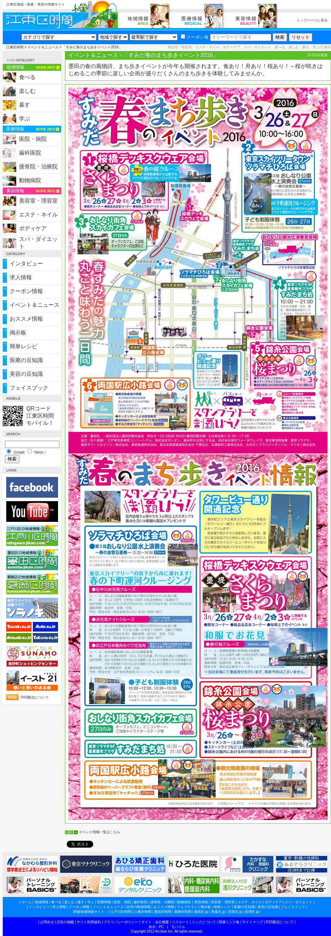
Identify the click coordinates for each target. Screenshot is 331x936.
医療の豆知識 (26, 360)
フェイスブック (29, 388)
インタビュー (26, 263)
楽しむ (27, 91)
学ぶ (24, 118)
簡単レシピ (23, 346)
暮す (24, 105)
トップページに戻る (312, 20)
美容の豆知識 (26, 374)
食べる (27, 77)
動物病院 (30, 180)
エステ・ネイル (38, 214)
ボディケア (33, 228)
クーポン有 (195, 37)
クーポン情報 (26, 291)
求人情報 (21, 277)
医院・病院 (33, 139)
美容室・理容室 (38, 201)
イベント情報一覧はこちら (99, 832)
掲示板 (18, 332)
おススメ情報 (26, 319)
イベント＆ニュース (42, 47)
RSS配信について (35, 697)
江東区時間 (14, 47)
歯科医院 (30, 153)
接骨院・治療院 (38, 166)
